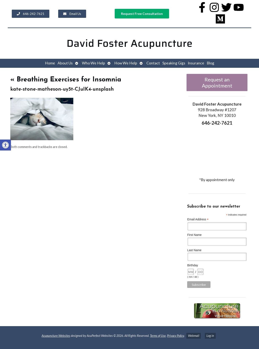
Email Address (198, 219)
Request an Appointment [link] (217, 82)
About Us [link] (65, 63)
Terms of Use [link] (158, 335)
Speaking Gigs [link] (173, 63)
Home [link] (50, 63)
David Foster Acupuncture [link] (130, 43)
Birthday (192, 265)
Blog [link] (210, 63)
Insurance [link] (196, 63)
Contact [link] (153, 63)
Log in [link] (210, 335)
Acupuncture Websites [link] (56, 335)
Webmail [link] (193, 335)
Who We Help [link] (93, 63)
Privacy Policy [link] (175, 335)
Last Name (194, 250)
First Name (194, 235)
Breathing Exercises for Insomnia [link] (65, 79)
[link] (5, 145)
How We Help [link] (125, 63)
